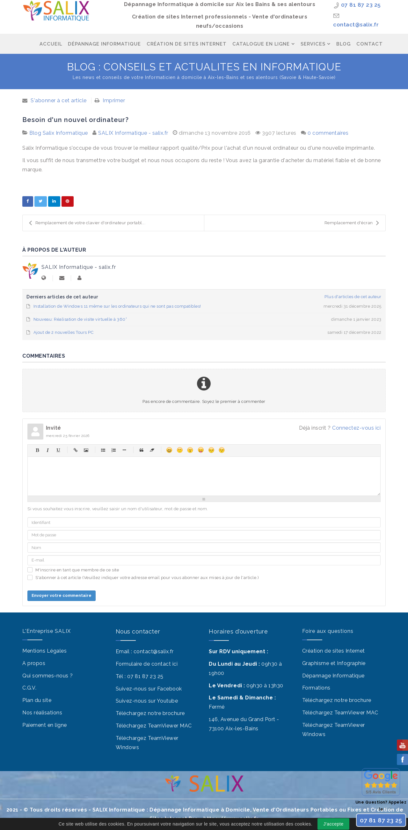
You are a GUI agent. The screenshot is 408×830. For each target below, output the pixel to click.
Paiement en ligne (44, 725)
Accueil (51, 44)
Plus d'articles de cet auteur (353, 296)
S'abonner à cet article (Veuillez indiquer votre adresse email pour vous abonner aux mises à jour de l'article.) (147, 577)
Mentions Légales (44, 651)
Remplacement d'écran (351, 223)
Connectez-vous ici (356, 428)
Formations (316, 688)
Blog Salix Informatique (58, 133)
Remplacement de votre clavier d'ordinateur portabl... (87, 223)
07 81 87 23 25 (361, 5)
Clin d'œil (221, 450)
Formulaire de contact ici (147, 664)
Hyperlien (75, 450)
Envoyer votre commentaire (61, 595)
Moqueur (200, 450)
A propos (33, 663)
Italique (47, 450)
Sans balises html (152, 450)
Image (86, 450)
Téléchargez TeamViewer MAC (154, 726)
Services (313, 44)
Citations (141, 450)
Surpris (190, 450)
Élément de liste (124, 450)
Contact (369, 44)
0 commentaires (328, 133)
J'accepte (334, 823)
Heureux (169, 450)
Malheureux (211, 450)
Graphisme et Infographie (334, 663)
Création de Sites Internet (187, 44)
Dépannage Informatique (104, 44)
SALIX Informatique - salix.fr (133, 133)
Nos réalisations (42, 713)
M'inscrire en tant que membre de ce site (77, 570)
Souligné (58, 450)
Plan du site (36, 700)
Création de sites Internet (333, 651)
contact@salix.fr (356, 24)
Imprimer (114, 100)
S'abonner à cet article (59, 100)
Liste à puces (103, 450)
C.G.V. (29, 688)
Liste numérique (113, 450)
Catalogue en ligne (261, 44)
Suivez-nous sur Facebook (149, 689)
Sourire (179, 450)
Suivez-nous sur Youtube (147, 701)
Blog (343, 44)
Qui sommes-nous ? (47, 676)
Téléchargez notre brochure (150, 713)
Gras (37, 450)
